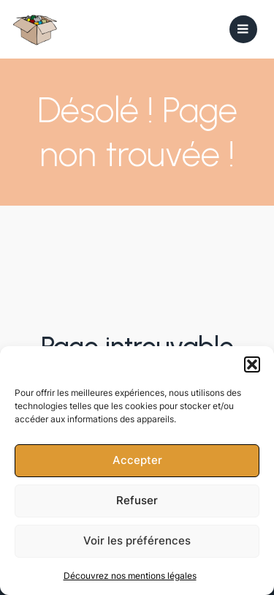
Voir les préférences (137, 540)
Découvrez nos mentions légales (130, 575)
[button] (252, 364)
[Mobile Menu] (243, 29)
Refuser (137, 500)
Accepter (137, 460)
